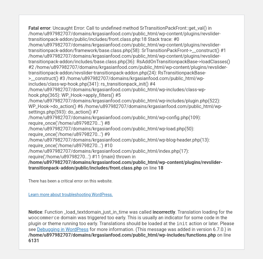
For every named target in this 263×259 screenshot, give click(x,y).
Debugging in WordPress (63, 230)
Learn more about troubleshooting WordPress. (71, 194)
